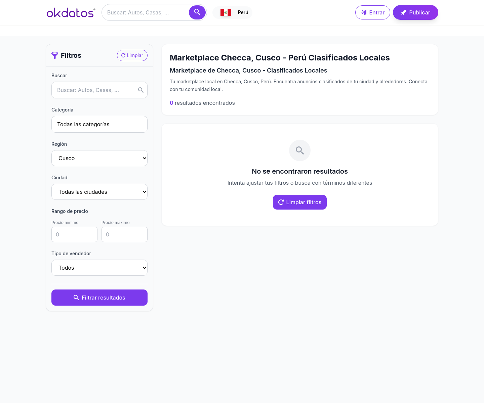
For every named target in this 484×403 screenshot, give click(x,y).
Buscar (59, 75)
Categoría (62, 110)
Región (59, 144)
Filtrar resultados (99, 297)
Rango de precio (69, 211)
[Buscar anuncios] (154, 12)
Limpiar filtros (300, 202)
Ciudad (59, 177)
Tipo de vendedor (71, 253)
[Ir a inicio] (71, 12)
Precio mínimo (64, 222)
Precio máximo (116, 222)
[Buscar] (197, 12)
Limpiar (132, 55)
